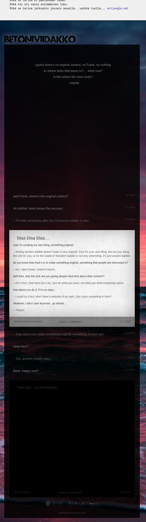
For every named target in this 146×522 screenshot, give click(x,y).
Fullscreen (141, 4)
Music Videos (22, 492)
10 (82, 503)
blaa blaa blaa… (33, 238)
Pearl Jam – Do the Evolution (37, 387)
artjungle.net (117, 8)
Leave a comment (70, 322)
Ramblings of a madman (28, 322)
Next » (93, 503)
